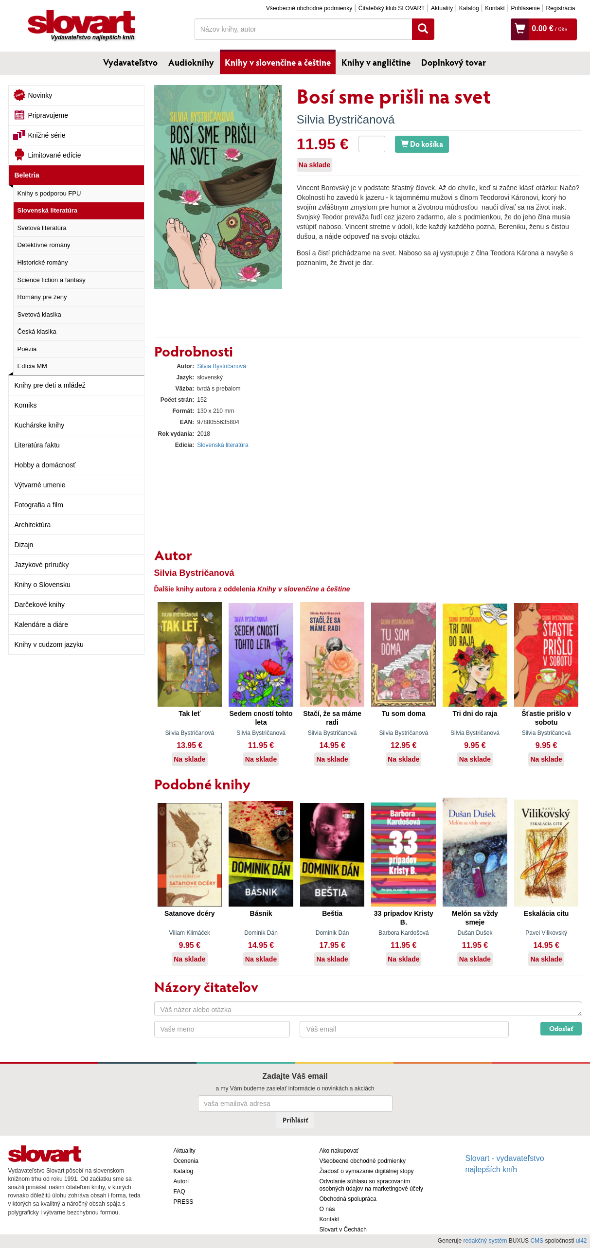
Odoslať (561, 1028)
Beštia (332, 913)
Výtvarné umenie (40, 485)
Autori (181, 1181)
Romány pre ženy (42, 297)
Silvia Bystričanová (345, 119)
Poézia (27, 349)
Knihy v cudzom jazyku (49, 644)
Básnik (261, 913)
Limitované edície (54, 155)
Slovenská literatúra (48, 210)
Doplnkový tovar (453, 62)
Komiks (26, 405)
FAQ (179, 1191)
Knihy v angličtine (376, 62)
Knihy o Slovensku (43, 584)
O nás (327, 1209)
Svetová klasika (39, 314)
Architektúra (33, 525)
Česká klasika (37, 331)
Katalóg (469, 8)
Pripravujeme (48, 115)
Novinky (40, 95)
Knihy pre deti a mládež (50, 385)
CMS (536, 1240)
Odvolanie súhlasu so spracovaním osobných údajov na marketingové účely (371, 1185)
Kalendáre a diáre (42, 624)
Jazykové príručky (42, 565)
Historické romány (43, 262)
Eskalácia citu (546, 913)
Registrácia (560, 8)
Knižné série (47, 135)
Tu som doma (404, 713)
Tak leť (189, 713)
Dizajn (24, 545)
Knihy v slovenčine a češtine (278, 62)
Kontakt (495, 8)
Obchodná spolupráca (348, 1198)
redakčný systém (485, 1240)
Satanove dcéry (189, 913)
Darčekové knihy (40, 604)
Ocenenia (186, 1161)
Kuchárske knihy (40, 425)
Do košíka (422, 144)
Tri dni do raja (475, 713)
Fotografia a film (39, 505)
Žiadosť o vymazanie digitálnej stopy (367, 1171)
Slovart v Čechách (343, 1229)
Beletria (27, 175)
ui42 (581, 1240)
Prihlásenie (525, 8)
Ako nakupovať (339, 1150)
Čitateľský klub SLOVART (391, 8)
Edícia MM (32, 366)
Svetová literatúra (42, 228)
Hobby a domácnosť (45, 465)
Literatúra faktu (37, 445)
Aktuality (442, 8)
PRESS (184, 1201)
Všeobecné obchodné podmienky (309, 8)
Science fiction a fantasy (52, 280)
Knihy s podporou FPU (49, 193)
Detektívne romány (44, 245)
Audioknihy (191, 62)
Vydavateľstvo (130, 62)
